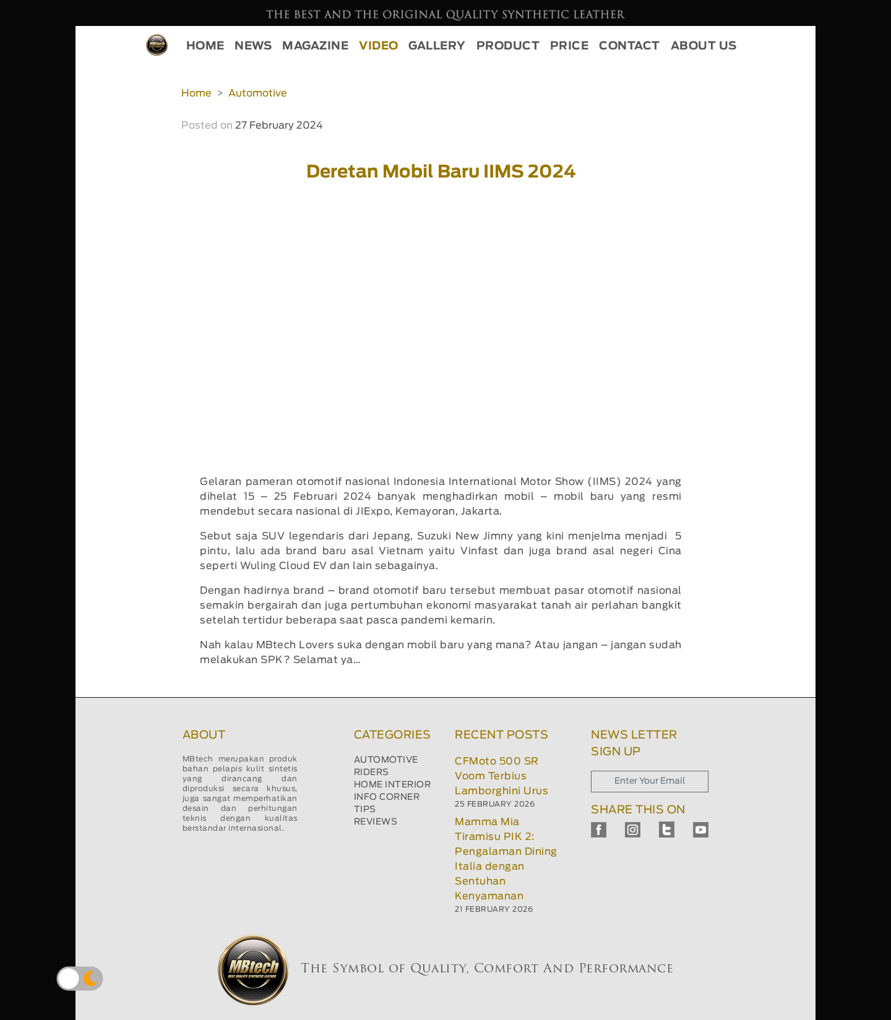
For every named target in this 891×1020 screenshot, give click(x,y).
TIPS (365, 809)
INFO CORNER (387, 797)
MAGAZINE (315, 46)
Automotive (257, 93)
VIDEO (378, 46)
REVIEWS (376, 822)
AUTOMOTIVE (386, 760)
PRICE (569, 46)
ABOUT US (704, 46)
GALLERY (437, 46)
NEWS (253, 46)
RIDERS (371, 772)
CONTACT (629, 46)
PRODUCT (508, 46)
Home (196, 93)
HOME (205, 46)
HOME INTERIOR (392, 785)
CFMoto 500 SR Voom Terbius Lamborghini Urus (501, 776)
